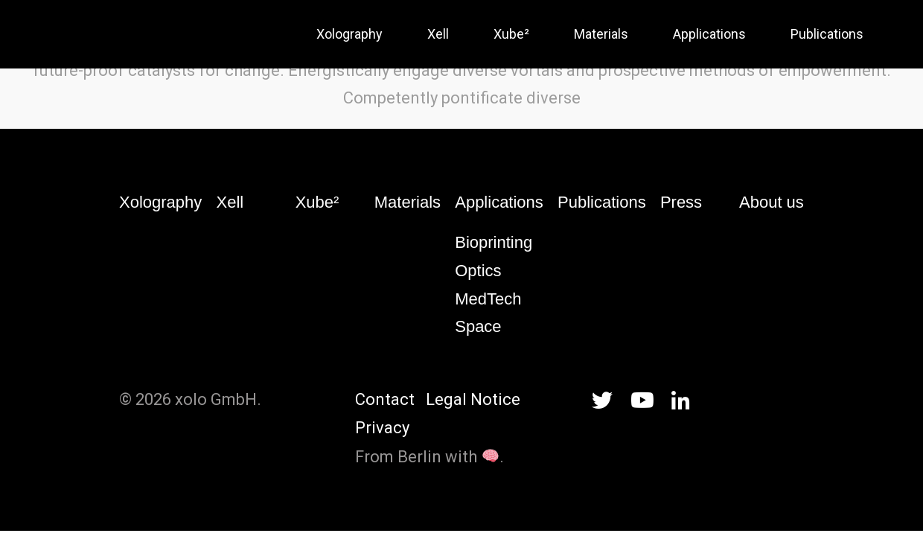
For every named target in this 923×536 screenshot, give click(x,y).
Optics (478, 270)
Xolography (160, 202)
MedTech (488, 299)
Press (681, 202)
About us (771, 202)
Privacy (382, 427)
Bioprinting (493, 242)
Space (478, 326)
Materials (407, 202)
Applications (499, 202)
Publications (602, 202)
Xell (230, 202)
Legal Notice (473, 399)
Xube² (317, 202)
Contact (385, 399)
